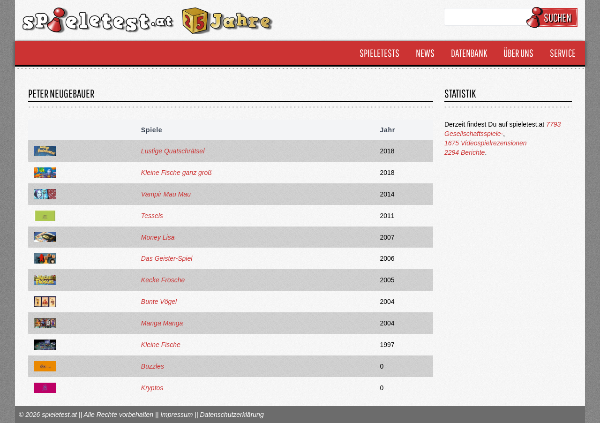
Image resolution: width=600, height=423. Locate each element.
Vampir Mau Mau (166, 194)
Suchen (553, 17)
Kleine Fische (160, 344)
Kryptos (152, 388)
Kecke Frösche (163, 280)
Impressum (176, 414)
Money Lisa (158, 237)
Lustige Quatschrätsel (172, 151)
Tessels (152, 215)
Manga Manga (162, 323)
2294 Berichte (464, 152)
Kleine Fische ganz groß (176, 172)
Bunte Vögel (159, 301)
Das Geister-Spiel (166, 258)
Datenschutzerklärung (231, 414)
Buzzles (152, 366)
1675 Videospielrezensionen (485, 143)
